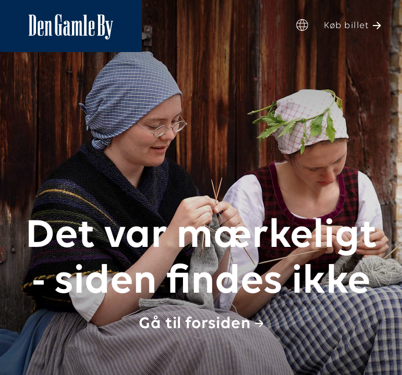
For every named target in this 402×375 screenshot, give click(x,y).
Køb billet (346, 26)
